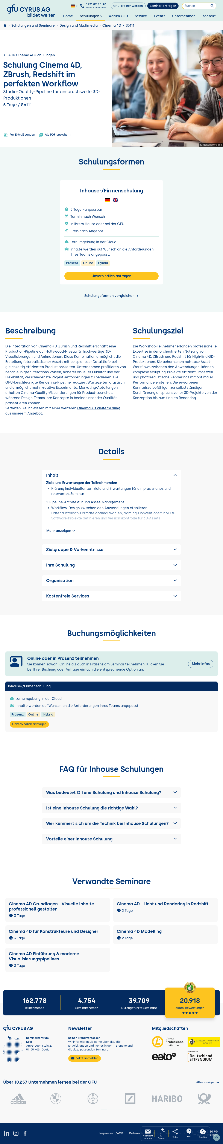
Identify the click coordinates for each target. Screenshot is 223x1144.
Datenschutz (138, 1133)
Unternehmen (184, 16)
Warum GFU (118, 16)
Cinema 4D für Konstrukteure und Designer (53, 931)
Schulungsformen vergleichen (111, 296)
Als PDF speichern (54, 135)
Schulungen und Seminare (33, 25)
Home (68, 16)
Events (159, 16)
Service (141, 16)
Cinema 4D (111, 25)
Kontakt (209, 16)
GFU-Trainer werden (128, 6)
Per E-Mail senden (19, 135)
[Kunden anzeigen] (208, 1082)
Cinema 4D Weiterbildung (98, 408)
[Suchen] (199, 6)
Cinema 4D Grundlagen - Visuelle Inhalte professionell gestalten (51, 906)
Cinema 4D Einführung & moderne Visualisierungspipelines (44, 956)
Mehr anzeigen (61, 530)
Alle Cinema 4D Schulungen (29, 55)
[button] (111, 792)
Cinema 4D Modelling (139, 931)
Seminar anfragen (163, 6)
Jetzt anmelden (84, 1058)
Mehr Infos (201, 664)
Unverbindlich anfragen (111, 276)
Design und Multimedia (78, 25)
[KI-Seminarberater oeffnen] (161, 1134)
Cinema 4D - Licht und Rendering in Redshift (163, 903)
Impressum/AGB (111, 1133)
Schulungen (91, 16)
